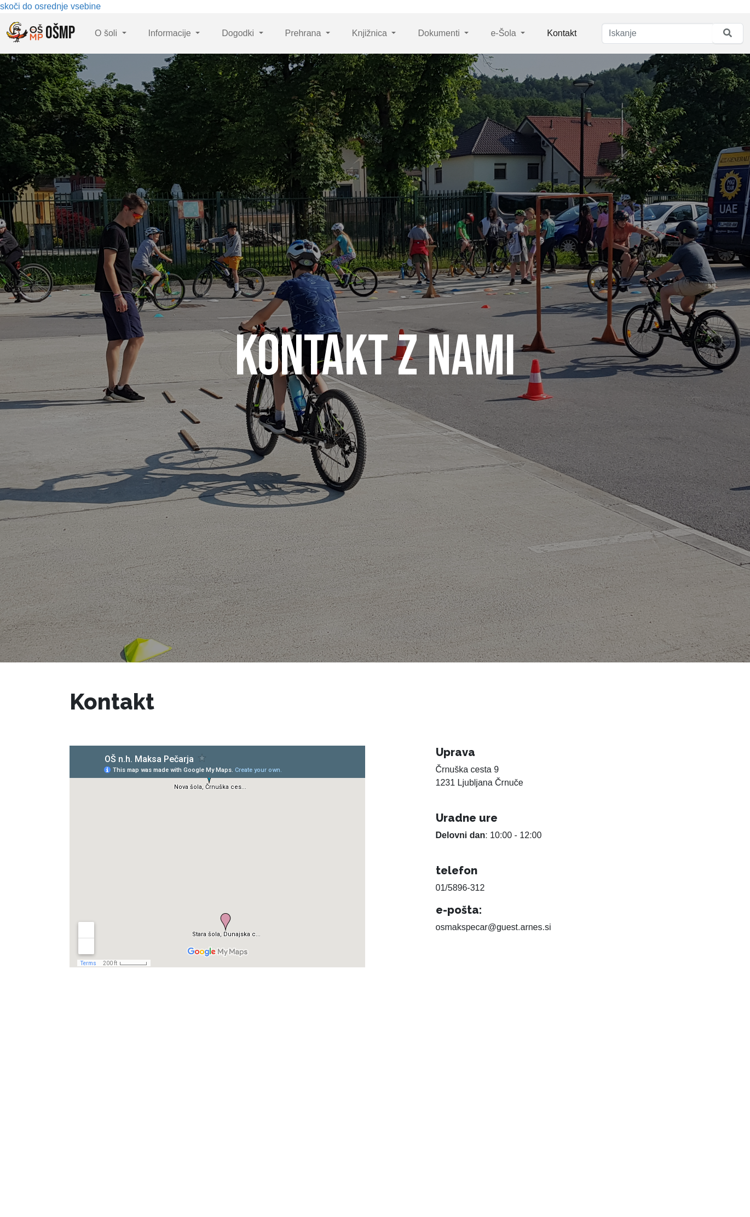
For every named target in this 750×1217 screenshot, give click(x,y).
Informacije (171, 33)
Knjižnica (370, 33)
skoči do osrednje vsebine (50, 6)
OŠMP (41, 33)
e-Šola (504, 33)
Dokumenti (440, 33)
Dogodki (239, 33)
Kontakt (561, 33)
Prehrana (304, 33)
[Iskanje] (657, 33)
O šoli (107, 33)
